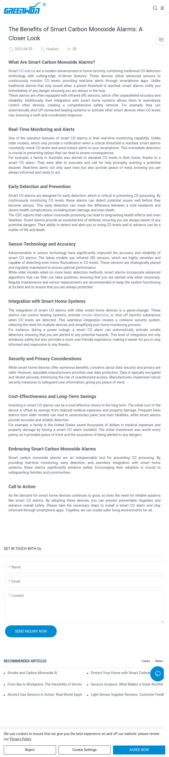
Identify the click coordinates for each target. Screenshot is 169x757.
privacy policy (20, 739)
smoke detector (94, 315)
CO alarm (26, 71)
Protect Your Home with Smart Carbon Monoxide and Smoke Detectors (128, 673)
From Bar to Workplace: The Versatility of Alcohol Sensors (45, 684)
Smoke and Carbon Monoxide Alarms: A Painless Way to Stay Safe (32, 673)
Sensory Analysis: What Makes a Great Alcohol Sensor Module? (128, 684)
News (159, 661)
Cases (146, 661)
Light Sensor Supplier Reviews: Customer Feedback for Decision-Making (128, 695)
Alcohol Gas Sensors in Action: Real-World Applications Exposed (45, 695)
